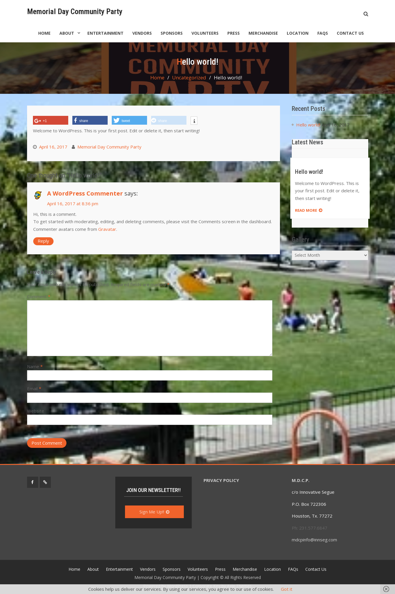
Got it (286, 589)
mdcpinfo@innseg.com (315, 540)
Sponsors (172, 33)
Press (233, 33)
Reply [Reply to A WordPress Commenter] (43, 241)
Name (35, 366)
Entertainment (105, 33)
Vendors (142, 33)
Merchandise (263, 33)
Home (44, 33)
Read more (306, 210)
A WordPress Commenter (85, 193)
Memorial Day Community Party (74, 11)
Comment (38, 296)
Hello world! (308, 125)
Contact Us (350, 33)
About (66, 33)
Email (34, 388)
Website (35, 411)
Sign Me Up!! (151, 512)
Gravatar (107, 229)
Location (298, 33)
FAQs (322, 33)
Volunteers (205, 33)
